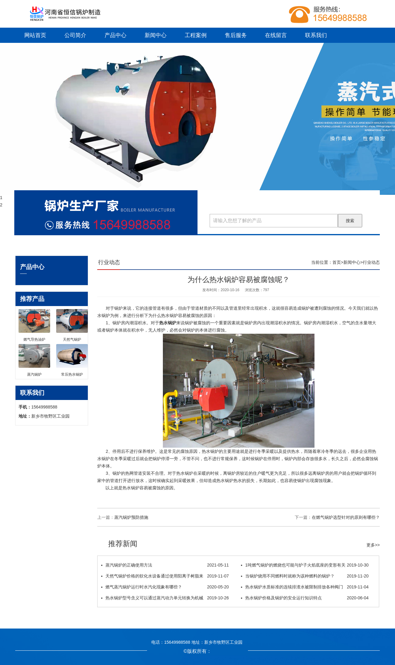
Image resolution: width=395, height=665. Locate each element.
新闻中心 (156, 35)
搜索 (350, 220)
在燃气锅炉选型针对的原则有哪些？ (346, 517)
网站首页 (35, 35)
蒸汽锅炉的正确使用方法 (165, 565)
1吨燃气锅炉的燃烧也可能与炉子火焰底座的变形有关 (305, 565)
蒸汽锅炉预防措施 (131, 517)
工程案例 (196, 35)
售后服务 (236, 35)
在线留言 (276, 35)
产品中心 (115, 35)
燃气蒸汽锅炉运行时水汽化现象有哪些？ (165, 586)
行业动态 (371, 262)
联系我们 (316, 35)
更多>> (373, 545)
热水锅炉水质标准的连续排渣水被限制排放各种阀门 (305, 586)
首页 (336, 262)
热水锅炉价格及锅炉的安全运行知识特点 (305, 597)
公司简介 (75, 35)
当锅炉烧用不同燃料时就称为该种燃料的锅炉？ (305, 575)
